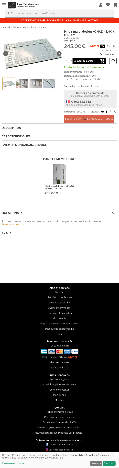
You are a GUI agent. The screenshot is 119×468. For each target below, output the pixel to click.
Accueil (6, 27)
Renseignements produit (59, 412)
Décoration (19, 27)
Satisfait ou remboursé (59, 297)
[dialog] (59, 460)
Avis (59, 334)
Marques (59, 400)
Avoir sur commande (59, 308)
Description (70, 40)
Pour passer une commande (59, 417)
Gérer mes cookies (59, 389)
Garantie (59, 292)
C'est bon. (109, 463)
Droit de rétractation (59, 302)
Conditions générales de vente (59, 384)
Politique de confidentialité (59, 329)
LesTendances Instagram (60, 449)
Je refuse (96, 463)
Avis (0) (58, 233)
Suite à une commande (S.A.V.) (59, 422)
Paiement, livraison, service (58, 145)
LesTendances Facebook (60, 444)
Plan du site (59, 395)
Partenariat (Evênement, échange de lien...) (59, 427)
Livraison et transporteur (59, 313)
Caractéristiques (58, 136)
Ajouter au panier (89, 61)
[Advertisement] (59, 260)
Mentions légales (59, 379)
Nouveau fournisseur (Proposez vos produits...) (59, 432)
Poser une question (13, 224)
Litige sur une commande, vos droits (59, 323)
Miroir (29, 27)
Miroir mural (40, 27)
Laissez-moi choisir (13, 463)
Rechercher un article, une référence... (33, 13)
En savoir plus (107, 54)
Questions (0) (58, 213)
